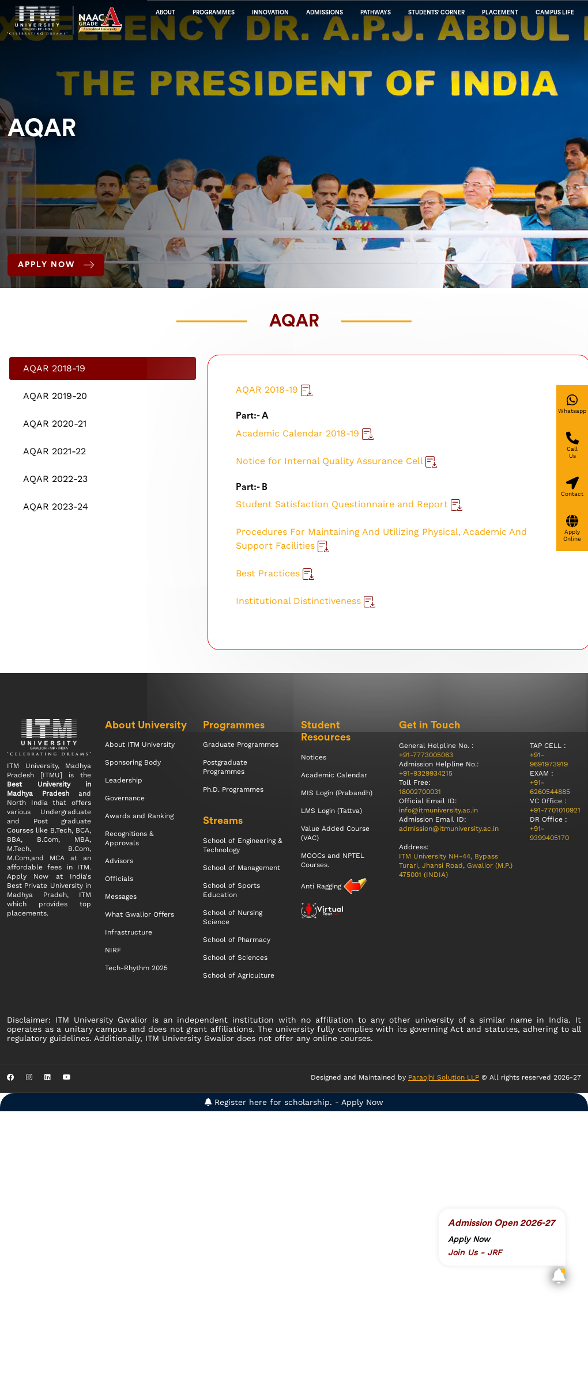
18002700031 (420, 792)
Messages (121, 896)
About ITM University (140, 744)
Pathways (375, 13)
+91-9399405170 (549, 833)
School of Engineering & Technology (242, 845)
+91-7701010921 (555, 810)
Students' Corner (436, 13)
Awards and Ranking (139, 816)
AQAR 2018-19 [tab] (54, 368)
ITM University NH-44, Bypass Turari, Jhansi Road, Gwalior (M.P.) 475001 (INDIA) (455, 865)
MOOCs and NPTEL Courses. (332, 860)
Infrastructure (128, 932)
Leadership (123, 780)
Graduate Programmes (240, 744)
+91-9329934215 (426, 773)
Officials (119, 879)
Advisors (119, 861)
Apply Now (56, 265)
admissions (324, 13)
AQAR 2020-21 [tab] (54, 423)
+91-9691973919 (549, 759)
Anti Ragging (322, 886)
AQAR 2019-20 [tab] (55, 395)
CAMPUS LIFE (555, 13)
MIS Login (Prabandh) (336, 793)
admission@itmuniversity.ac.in (449, 829)
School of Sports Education (231, 890)
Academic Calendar (334, 775)
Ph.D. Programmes (233, 789)
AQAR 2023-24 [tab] (55, 506)
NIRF (113, 950)
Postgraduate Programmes (225, 767)
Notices (313, 757)
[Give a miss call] (572, 445)
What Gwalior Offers (139, 914)
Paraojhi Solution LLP (443, 1077)
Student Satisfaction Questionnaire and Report (349, 504)
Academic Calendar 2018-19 (305, 433)
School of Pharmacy (236, 940)
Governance (125, 798)
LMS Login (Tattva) (331, 811)
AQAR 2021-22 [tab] (54, 451)
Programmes (214, 13)
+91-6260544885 (550, 787)
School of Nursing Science (232, 917)
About (165, 13)
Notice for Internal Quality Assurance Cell (336, 460)
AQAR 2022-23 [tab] (55, 478)
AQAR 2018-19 (274, 389)
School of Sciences (235, 958)
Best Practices (275, 573)
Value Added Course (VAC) (335, 833)
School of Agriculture (238, 975)
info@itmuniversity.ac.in (438, 810)
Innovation (270, 13)
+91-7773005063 (426, 755)
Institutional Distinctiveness (305, 600)
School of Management (241, 868)
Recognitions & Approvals (129, 838)
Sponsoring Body (133, 762)
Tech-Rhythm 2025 (136, 968)
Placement (500, 13)
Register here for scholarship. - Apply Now (294, 1102)
